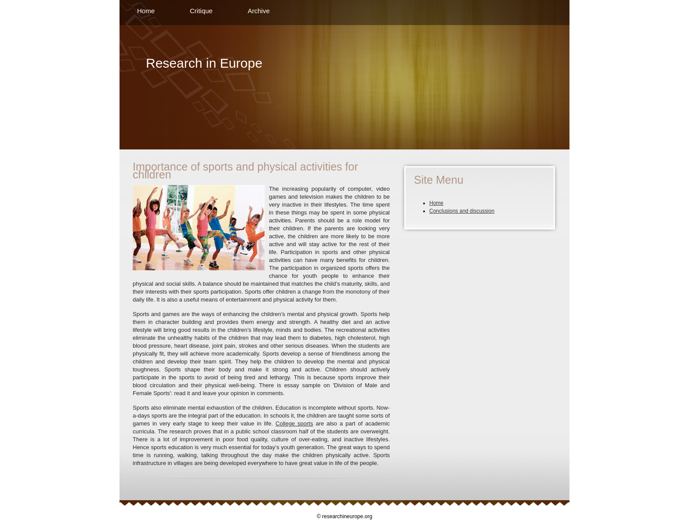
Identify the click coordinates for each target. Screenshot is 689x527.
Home (146, 11)
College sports (294, 423)
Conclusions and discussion (461, 211)
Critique (201, 11)
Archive (259, 11)
